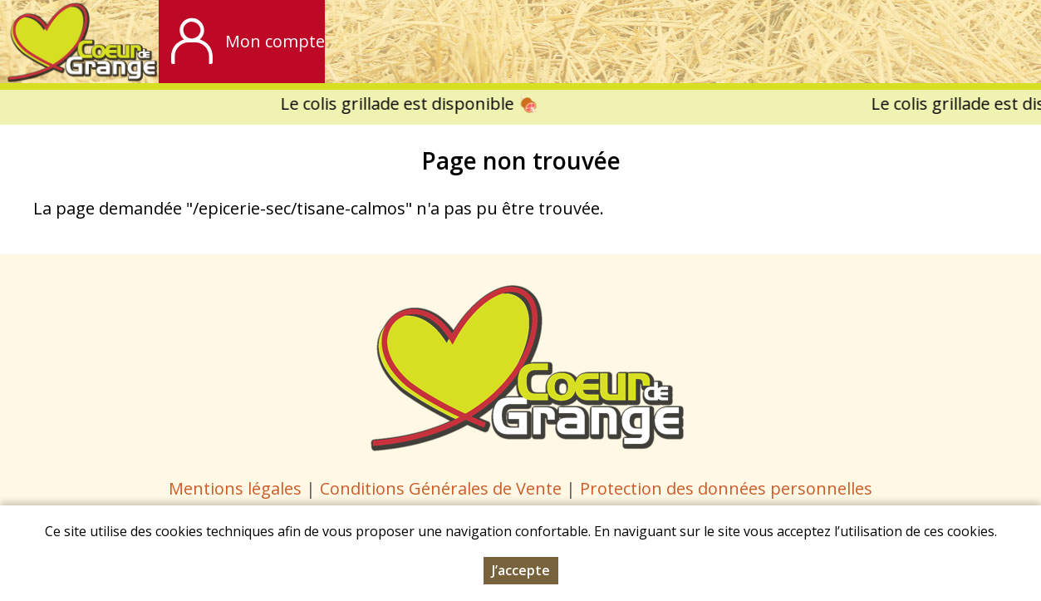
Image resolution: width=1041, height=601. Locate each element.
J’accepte (521, 570)
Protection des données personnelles (726, 488)
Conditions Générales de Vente (443, 488)
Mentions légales (235, 488)
